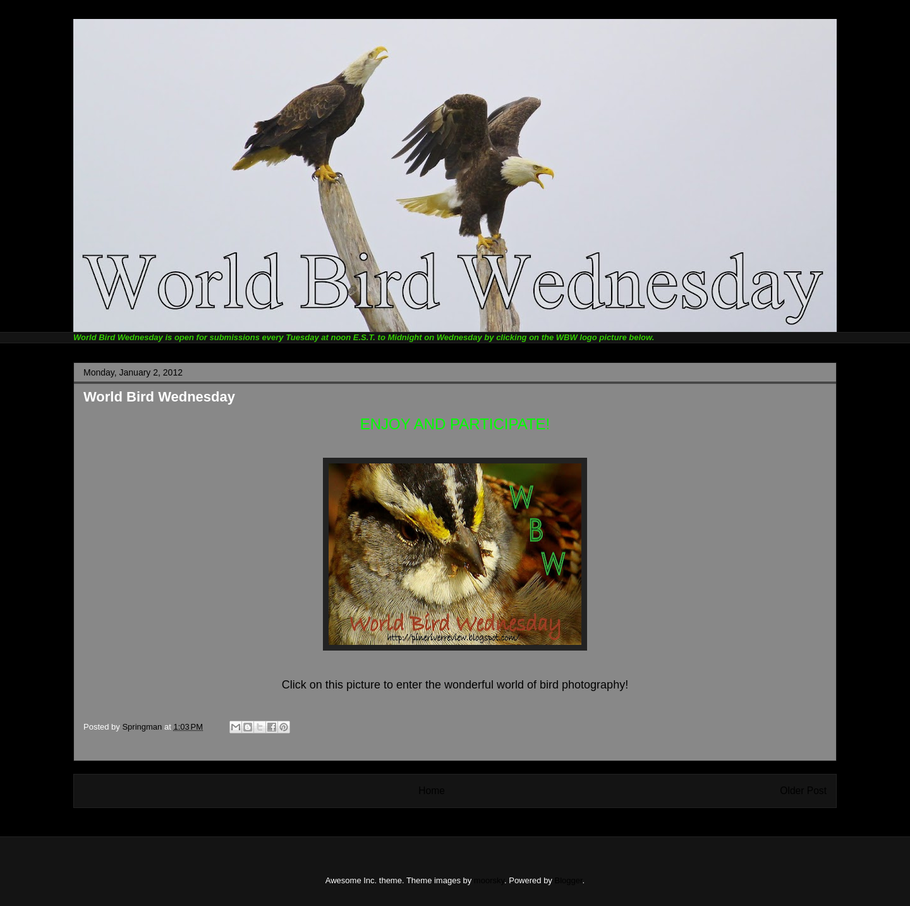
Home (431, 790)
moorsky (489, 880)
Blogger (569, 880)
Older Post (803, 790)
